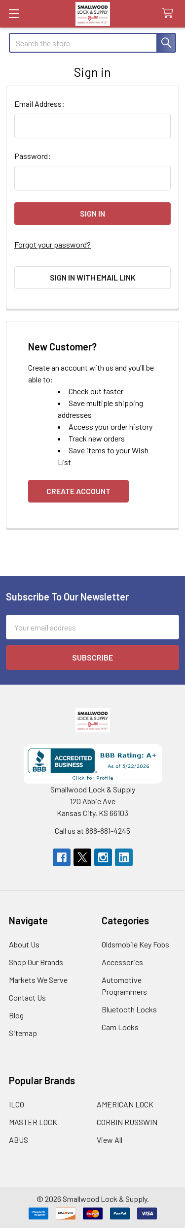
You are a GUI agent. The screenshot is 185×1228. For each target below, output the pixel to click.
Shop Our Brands (36, 962)
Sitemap (23, 1033)
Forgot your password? (52, 244)
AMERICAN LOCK (125, 1104)
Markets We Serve (38, 979)
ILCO (16, 1104)
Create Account (78, 491)
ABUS (18, 1139)
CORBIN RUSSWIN (127, 1122)
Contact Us (27, 997)
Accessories (122, 962)
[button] (92, 764)
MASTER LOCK (33, 1122)
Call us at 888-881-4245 (92, 830)
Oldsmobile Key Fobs (135, 944)
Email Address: (39, 103)
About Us (24, 944)
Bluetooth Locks (129, 1009)
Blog (16, 1015)
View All (109, 1139)
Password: (32, 155)
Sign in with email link (93, 277)
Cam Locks (120, 1027)
